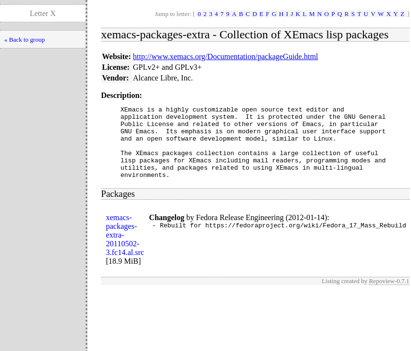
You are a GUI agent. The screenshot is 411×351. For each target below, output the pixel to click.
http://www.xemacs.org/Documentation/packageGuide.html (225, 56)
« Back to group (24, 39)
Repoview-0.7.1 (389, 295)
